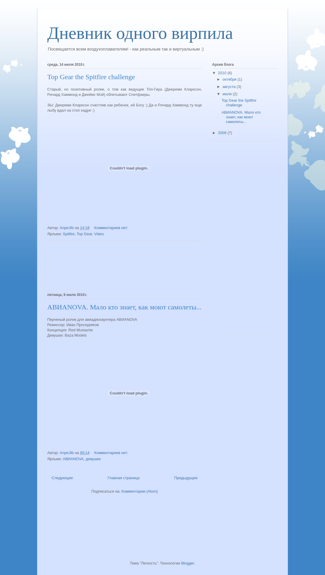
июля (228, 94)
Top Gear (84, 234)
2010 (223, 73)
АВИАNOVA (73, 459)
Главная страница (123, 478)
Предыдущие (186, 478)
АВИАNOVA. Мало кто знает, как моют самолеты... (124, 307)
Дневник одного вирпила (140, 33)
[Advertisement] (124, 265)
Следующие (62, 478)
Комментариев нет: (111, 228)
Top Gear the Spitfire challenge (91, 77)
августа (230, 86)
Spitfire (68, 234)
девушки (93, 459)
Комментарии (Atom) (139, 491)
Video (99, 234)
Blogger (187, 563)
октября (230, 79)
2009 (223, 133)
